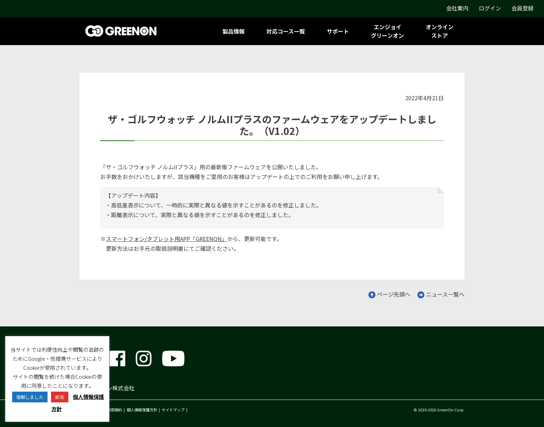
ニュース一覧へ (441, 294)
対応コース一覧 (285, 31)
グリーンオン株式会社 (107, 388)
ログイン (490, 8)
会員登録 (522, 8)
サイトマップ (173, 409)
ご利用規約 (112, 409)
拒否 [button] (59, 397)
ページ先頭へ (389, 294)
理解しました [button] (29, 397)
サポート (338, 31)
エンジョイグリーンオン (387, 31)
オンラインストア (439, 31)
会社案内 (457, 8)
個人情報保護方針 (142, 409)
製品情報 (233, 31)
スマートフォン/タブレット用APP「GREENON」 (166, 238)
